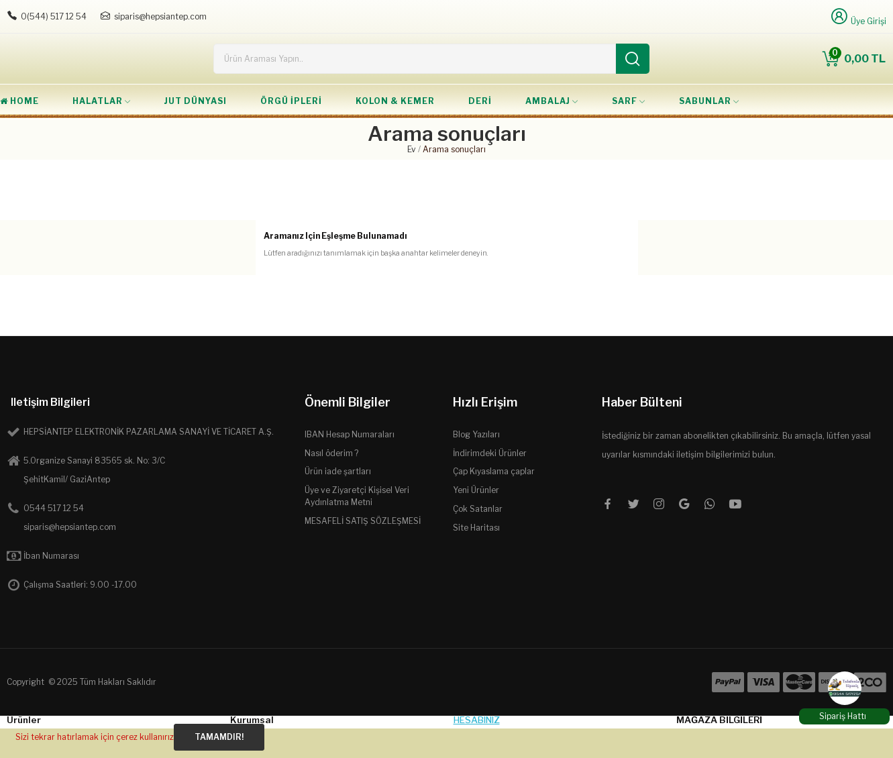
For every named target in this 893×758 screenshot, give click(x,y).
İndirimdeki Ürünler (490, 483)
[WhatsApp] (844, 688)
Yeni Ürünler (476, 520)
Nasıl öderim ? (331, 483)
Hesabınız (477, 749)
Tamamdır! (219, 737)
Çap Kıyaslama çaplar (494, 501)
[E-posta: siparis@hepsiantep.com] (105, 16)
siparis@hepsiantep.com (160, 16)
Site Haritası (476, 557)
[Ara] (632, 73)
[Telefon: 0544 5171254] (12, 16)
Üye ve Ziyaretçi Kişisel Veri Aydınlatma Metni (357, 526)
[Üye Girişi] (857, 16)
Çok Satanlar (478, 538)
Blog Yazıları (476, 464)
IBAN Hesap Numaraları (350, 464)
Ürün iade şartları (338, 501)
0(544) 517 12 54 (54, 16)
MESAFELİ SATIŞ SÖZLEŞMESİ (363, 550)
